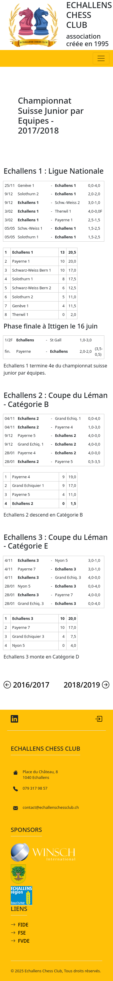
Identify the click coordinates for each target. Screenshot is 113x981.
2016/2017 (26, 685)
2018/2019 (87, 685)
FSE (22, 932)
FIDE (23, 924)
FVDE (24, 941)
